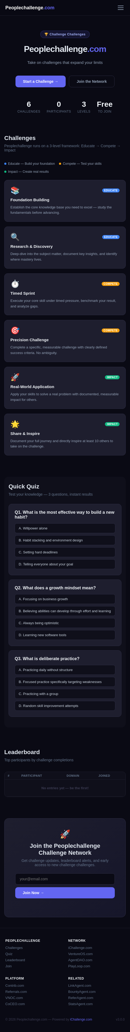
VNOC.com (14, 998)
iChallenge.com (80, 948)
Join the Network (92, 81)
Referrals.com (16, 992)
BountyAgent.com (82, 992)
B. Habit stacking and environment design (51, 540)
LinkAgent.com (79, 986)
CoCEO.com (15, 1004)
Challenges (14, 948)
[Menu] (121, 8)
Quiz (9, 954)
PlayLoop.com (79, 966)
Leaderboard (15, 960)
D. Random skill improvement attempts (48, 706)
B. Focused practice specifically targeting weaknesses (60, 682)
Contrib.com (14, 986)
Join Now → (33, 893)
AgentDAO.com (80, 960)
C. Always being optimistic (39, 623)
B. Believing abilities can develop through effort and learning (65, 611)
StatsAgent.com (80, 1004)
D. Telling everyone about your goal (46, 564)
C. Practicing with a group (38, 694)
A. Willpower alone (33, 528)
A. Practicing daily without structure (46, 670)
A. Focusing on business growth (43, 599)
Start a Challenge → (40, 81)
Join (8, 966)
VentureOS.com (80, 954)
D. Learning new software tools (42, 635)
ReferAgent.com (80, 998)
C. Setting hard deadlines (38, 552)
